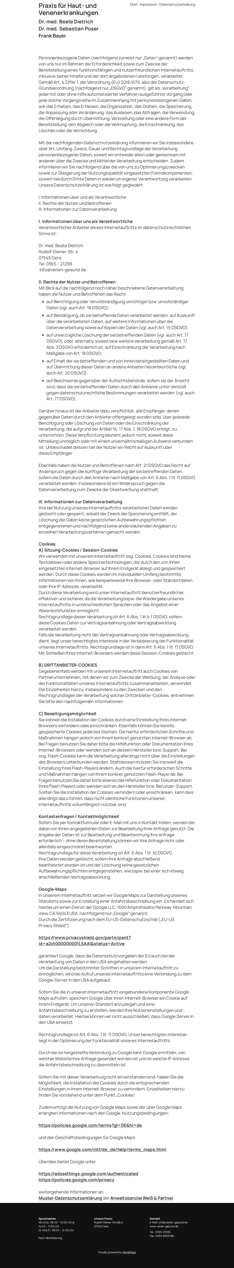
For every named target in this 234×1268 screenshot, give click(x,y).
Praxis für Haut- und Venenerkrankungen (68, 9)
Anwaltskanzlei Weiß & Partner (141, 1198)
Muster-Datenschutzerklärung (70, 1198)
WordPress (129, 1252)
